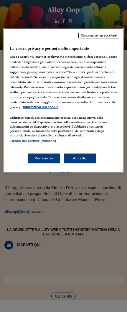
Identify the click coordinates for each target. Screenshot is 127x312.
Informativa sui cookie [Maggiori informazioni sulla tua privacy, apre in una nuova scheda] (40, 107)
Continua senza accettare (99, 35)
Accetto (80, 158)
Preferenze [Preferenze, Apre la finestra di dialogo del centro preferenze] (43, 158)
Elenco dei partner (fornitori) (33, 141)
